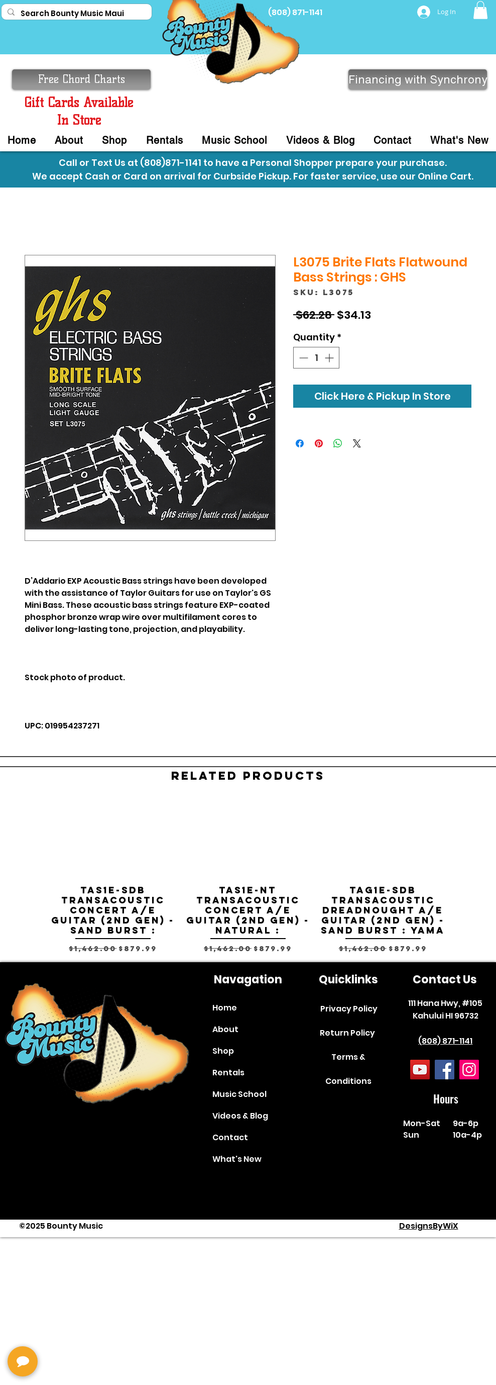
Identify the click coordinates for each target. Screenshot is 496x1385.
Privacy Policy (349, 1008)
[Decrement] (302, 357)
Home (224, 1007)
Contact (230, 1137)
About (225, 1029)
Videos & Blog (240, 1116)
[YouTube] (420, 1069)
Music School (239, 1094)
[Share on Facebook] (300, 443)
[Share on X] (357, 443)
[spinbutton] (316, 357)
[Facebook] (444, 1069)
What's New (237, 1159)
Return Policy (347, 1033)
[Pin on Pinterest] (319, 443)
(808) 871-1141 (445, 1041)
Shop (223, 1051)
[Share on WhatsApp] (338, 443)
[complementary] (73, 1329)
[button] (480, 10)
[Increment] (330, 357)
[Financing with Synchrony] (417, 79)
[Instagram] (469, 1069)
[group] (248, 877)
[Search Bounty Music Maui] (76, 13)
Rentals (228, 1072)
